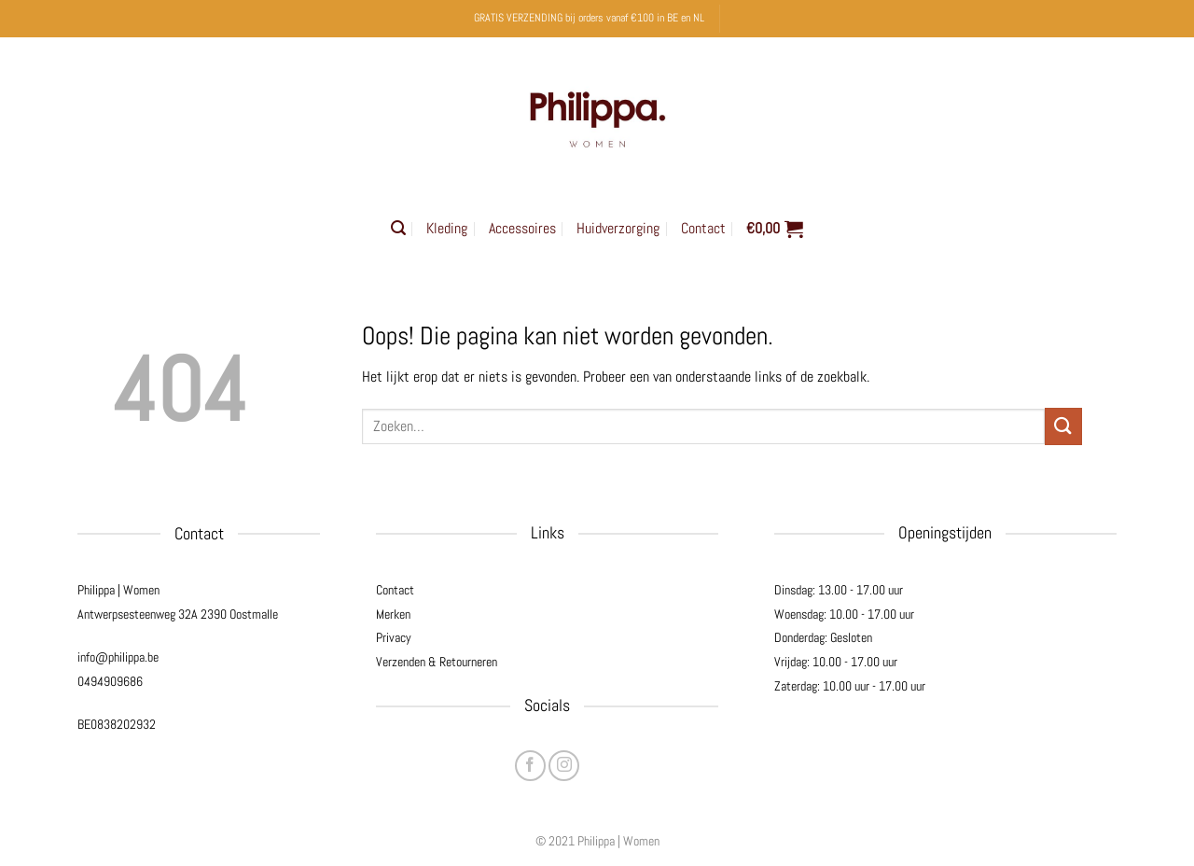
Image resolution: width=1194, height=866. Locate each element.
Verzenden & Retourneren (436, 661)
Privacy (393, 637)
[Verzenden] (1063, 426)
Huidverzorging (617, 228)
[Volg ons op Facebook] (530, 765)
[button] (398, 228)
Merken (393, 614)
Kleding (446, 228)
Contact (703, 228)
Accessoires (522, 228)
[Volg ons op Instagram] (563, 765)
